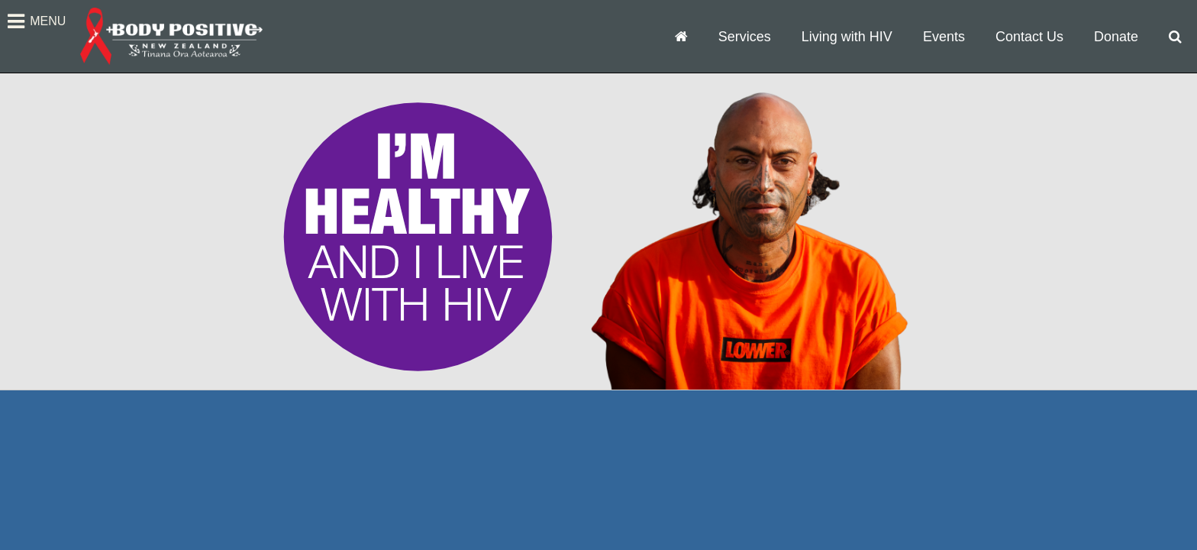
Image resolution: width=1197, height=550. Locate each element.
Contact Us (1029, 36)
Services (744, 36)
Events (944, 36)
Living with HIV (847, 36)
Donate (1116, 36)
